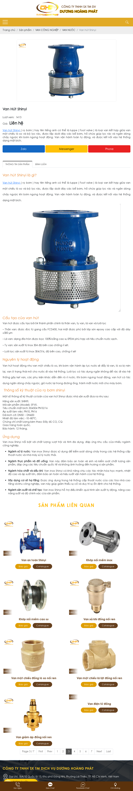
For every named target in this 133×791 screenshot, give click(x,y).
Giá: (5, 123)
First (41, 751)
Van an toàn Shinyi (33, 560)
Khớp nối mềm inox (99, 560)
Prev (49, 751)
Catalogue (42, 566)
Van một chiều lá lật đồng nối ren (99, 678)
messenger (66, 149)
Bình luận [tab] (40, 164)
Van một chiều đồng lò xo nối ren (33, 678)
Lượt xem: (8, 117)
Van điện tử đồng (99, 704)
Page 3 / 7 (28, 751)
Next (99, 751)
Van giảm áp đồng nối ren (34, 737)
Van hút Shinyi (12, 130)
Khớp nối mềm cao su (33, 619)
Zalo (23, 149)
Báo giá (23, 566)
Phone (109, 149)
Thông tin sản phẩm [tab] (17, 164)
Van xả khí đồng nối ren (99, 619)
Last (108, 751)
